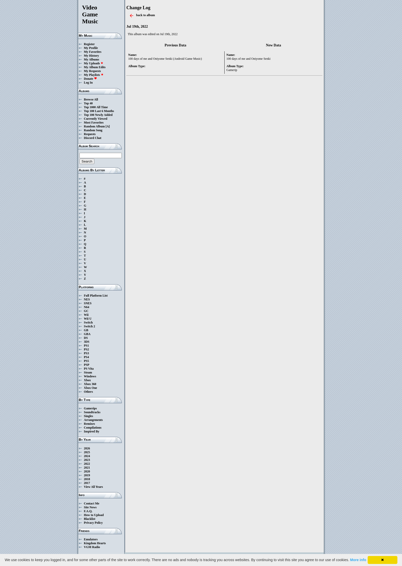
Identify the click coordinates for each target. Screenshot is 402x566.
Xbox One (90, 388)
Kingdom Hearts (95, 543)
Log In (88, 82)
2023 (87, 460)
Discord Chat (92, 138)
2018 (87, 479)
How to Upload (94, 515)
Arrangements (93, 420)
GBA (87, 334)
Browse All (91, 99)
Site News (90, 507)
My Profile (91, 48)
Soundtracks (92, 412)
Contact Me (91, 503)
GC (86, 311)
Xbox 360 (90, 384)
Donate (90, 78)
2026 (87, 448)
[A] (108, 126)
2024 (87, 456)
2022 (87, 464)
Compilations (93, 427)
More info (358, 560)
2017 (87, 483)
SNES (88, 303)
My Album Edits (95, 67)
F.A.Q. (88, 511)
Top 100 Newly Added (98, 115)
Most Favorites (94, 122)
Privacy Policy (93, 522)
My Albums (91, 59)
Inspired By (91, 431)
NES (87, 299)
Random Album (94, 126)
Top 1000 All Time (96, 107)
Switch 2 (89, 326)
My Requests (92, 71)
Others (88, 391)
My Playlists (94, 75)
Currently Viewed (95, 118)
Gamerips (90, 408)
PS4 (86, 357)
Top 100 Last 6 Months (99, 111)
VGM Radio (92, 547)
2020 (87, 471)
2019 (87, 475)
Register (89, 44)
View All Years (93, 487)
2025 (87, 452)
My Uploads (93, 63)
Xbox (87, 380)
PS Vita (89, 368)
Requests (90, 134)
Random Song (93, 130)
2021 (87, 467)
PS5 (86, 361)
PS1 (86, 345)
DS (86, 338)
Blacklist (89, 519)
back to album (145, 15)
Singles (88, 416)
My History (91, 55)
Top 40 (88, 103)
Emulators (91, 539)
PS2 (86, 349)
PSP (86, 365)
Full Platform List (96, 295)
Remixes (89, 424)
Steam (88, 372)
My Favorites (92, 52)
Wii (86, 315)
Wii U (88, 318)
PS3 (86, 353)
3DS (86, 341)
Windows (90, 376)
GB (86, 330)
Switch (88, 322)
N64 (86, 307)
